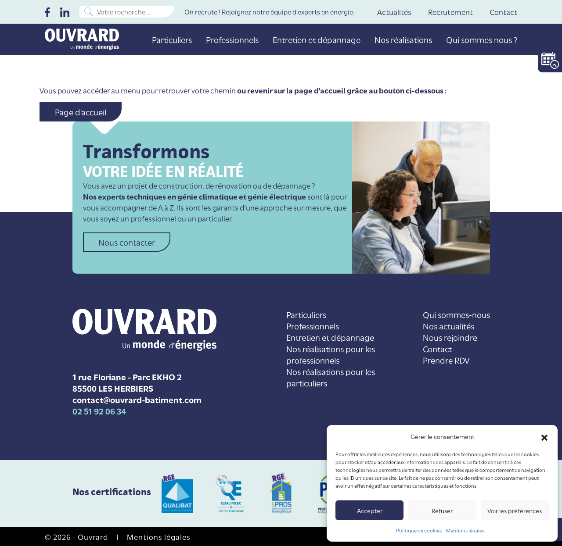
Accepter (369, 510)
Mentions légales (465, 530)
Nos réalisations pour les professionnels (330, 354)
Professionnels (232, 39)
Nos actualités (448, 326)
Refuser (442, 510)
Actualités (394, 11)
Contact (503, 11)
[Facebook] (47, 11)
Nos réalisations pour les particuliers (330, 377)
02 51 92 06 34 (99, 410)
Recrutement (450, 11)
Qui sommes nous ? (481, 39)
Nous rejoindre (450, 337)
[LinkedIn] (64, 11)
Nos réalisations (403, 39)
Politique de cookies (419, 530)
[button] (544, 436)
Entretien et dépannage (316, 39)
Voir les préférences (514, 510)
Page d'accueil (80, 112)
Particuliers (172, 39)
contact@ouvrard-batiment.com (137, 399)
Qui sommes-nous (456, 314)
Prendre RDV (446, 360)
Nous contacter (126, 242)
